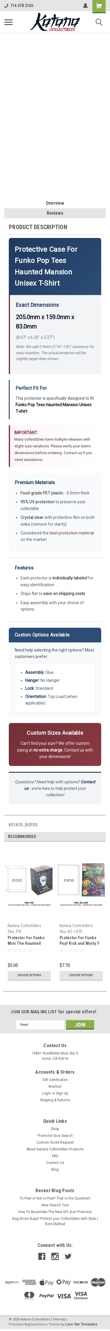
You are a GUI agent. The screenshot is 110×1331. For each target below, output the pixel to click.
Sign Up (62, 1093)
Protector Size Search (55, 1136)
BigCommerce (36, 1324)
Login (46, 1093)
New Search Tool (55, 1205)
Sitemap (59, 1319)
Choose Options (29, 975)
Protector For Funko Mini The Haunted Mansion (26, 943)
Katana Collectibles (24, 925)
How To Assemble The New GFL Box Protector (55, 1212)
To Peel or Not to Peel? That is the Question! (55, 1198)
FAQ (55, 1156)
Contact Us (55, 1163)
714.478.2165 (18, 5)
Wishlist (55, 1087)
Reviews (55, 213)
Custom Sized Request (55, 1142)
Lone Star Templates (81, 1324)
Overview (55, 203)
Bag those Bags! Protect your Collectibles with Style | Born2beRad (55, 1221)
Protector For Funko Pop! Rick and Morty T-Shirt (80, 943)
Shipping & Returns (55, 1100)
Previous (93, 836)
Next (101, 836)
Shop (55, 1129)
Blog (55, 1169)
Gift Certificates (55, 1080)
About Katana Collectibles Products (55, 1149)
